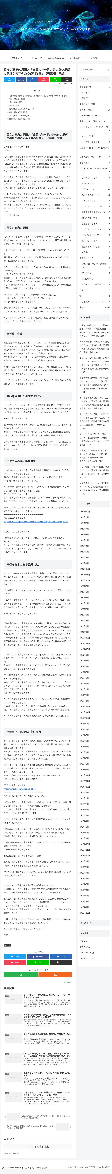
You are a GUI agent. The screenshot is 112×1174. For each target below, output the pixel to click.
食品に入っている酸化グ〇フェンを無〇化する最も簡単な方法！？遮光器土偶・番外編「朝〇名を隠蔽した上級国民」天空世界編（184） (94, 421)
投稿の (85, 947)
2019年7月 (84, 666)
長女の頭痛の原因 (16, 103)
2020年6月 (84, 603)
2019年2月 (84, 695)
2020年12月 (85, 569)
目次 (35, 90)
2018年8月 (84, 729)
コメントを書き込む (38, 1150)
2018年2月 (84, 764)
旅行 (95, 296)
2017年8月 (84, 798)
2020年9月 (84, 586)
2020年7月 (84, 598)
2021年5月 (84, 540)
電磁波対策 (96, 273)
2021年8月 (84, 523)
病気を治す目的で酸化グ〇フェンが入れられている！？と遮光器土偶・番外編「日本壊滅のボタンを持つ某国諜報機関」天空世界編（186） (94, 385)
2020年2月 (84, 626)
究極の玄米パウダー (96, 218)
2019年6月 (84, 672)
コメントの (87, 952)
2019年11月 (85, 643)
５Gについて (96, 279)
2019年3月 (84, 689)
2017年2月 (84, 833)
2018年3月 (84, 758)
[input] (94, 69)
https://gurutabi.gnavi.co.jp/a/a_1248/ (20, 790)
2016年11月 (85, 850)
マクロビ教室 (96, 136)
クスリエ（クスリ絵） (97, 206)
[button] (108, 69)
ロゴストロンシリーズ (96, 229)
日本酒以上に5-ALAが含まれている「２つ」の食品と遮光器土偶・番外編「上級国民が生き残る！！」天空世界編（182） (94, 455)
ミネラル (96, 92)
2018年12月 (85, 706)
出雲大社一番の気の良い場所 (20, 120)
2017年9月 (84, 792)
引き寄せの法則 (95, 110)
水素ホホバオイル (96, 223)
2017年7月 (84, 804)
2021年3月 (84, 552)
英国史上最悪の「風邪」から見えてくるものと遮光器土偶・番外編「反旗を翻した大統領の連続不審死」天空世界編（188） (94, 347)
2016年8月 (84, 867)
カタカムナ (95, 290)
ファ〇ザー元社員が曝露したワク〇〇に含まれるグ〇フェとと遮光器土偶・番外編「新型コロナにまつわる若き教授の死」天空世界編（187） (94, 365)
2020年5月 (84, 609)
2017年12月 (85, 775)
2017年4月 (84, 821)
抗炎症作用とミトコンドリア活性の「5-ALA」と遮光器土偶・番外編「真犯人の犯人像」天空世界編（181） (94, 488)
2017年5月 (84, 815)
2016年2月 (84, 901)
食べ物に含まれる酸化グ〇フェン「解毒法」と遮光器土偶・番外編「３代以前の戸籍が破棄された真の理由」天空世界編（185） (94, 403)
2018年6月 (84, 741)
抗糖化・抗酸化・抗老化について (95, 150)
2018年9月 (84, 724)
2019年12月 (85, 638)
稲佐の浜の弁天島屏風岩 (19, 113)
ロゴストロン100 (97, 235)
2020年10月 (85, 580)
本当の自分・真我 (95, 104)
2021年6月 (84, 535)
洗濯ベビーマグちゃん (96, 246)
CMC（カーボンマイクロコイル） (96, 170)
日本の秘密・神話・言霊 (95, 157)
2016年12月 (85, 844)
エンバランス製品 (96, 241)
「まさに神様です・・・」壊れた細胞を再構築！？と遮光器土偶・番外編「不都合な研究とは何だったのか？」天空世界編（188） (94, 330)
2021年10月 (85, 512)
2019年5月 (84, 678)
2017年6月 (84, 810)
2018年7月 (84, 735)
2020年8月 (84, 592)
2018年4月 (84, 752)
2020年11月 (85, 575)
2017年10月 (85, 787)
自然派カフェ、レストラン (96, 302)
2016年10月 (85, 855)
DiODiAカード (96, 189)
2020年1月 (84, 632)
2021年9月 (84, 517)
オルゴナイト (96, 183)
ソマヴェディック (96, 178)
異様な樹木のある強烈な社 (19, 117)
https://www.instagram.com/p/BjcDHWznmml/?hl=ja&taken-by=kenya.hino (36, 523)
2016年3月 (84, 896)
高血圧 (96, 98)
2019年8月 (84, 661)
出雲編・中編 (14, 106)
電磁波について (95, 258)
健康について (95, 87)
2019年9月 (84, 655)
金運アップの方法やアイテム (95, 121)
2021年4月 (84, 546)
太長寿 (96, 252)
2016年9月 (84, 861)
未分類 (8, 946)
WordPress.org (86, 958)
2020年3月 (84, 620)
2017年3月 (84, 827)
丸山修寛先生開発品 (96, 195)
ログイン (83, 941)
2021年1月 (84, 563)
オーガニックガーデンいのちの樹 (95, 129)
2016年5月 (84, 884)
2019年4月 (84, 684)
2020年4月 (84, 615)
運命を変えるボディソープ (96, 212)
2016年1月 (84, 907)
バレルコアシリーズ (97, 201)
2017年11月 (85, 781)
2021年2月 (84, 557)
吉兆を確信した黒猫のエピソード (22, 110)
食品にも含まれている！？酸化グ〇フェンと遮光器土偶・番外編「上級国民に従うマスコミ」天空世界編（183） (94, 439)
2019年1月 (84, 701)
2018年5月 (84, 747)
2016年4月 (84, 890)
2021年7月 (84, 529)
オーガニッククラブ (96, 142)
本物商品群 (95, 163)
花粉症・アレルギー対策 (95, 284)
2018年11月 (85, 712)
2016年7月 (84, 873)
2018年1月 (84, 770)
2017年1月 (84, 838)
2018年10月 (85, 718)
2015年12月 (85, 913)
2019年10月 (85, 649)
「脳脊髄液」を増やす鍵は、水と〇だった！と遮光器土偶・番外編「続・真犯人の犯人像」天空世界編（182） (94, 472)
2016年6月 (84, 878)
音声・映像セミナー (95, 115)
